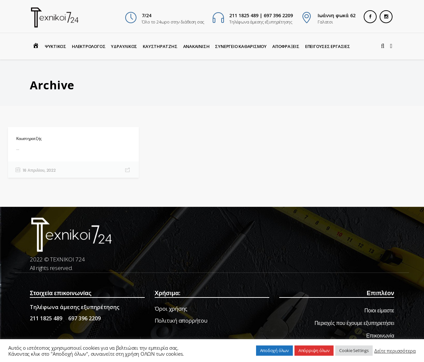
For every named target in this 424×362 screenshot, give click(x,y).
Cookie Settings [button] (354, 350)
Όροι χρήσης (171, 308)
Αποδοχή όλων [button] (274, 350)
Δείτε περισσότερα (395, 351)
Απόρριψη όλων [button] (314, 350)
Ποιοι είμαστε (379, 310)
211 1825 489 (46, 318)
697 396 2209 (84, 318)
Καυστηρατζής (29, 138)
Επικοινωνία (380, 335)
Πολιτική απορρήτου (181, 320)
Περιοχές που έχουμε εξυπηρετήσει (354, 323)
